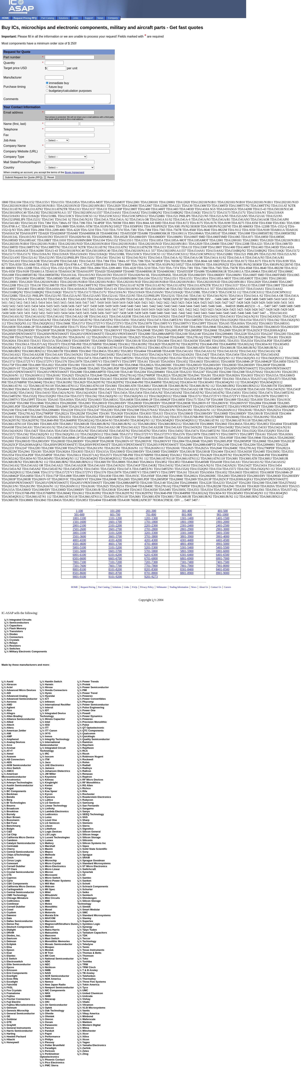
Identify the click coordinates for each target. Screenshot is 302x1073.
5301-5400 (186, 549)
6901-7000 (222, 560)
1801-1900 (186, 523)
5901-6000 (222, 552)
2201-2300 (151, 527)
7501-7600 (79, 567)
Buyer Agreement (74, 174)
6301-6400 (186, 556)
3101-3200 (115, 534)
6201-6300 (151, 556)
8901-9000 (222, 574)
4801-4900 (186, 545)
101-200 (115, 512)
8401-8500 (222, 571)
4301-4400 (186, 541)
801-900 (187, 516)
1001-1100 (79, 519)
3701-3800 (151, 538)
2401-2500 (222, 527)
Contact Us (216, 588)
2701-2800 (151, 530)
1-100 (79, 512)
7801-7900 (186, 567)
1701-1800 (151, 523)
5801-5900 (186, 552)
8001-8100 (79, 571)
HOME (74, 588)
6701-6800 (151, 560)
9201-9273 (151, 578)
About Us (203, 588)
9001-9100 (79, 578)
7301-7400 (186, 563)
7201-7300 (151, 563)
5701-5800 (151, 552)
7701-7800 (151, 567)
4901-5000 (222, 545)
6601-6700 (115, 560)
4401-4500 (222, 541)
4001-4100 (79, 541)
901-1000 (222, 516)
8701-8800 (151, 574)
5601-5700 (115, 552)
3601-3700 (115, 538)
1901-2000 (222, 523)
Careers (227, 588)
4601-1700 (115, 545)
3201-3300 (151, 534)
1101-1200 (115, 519)
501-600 (79, 516)
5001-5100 (79, 549)
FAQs (134, 588)
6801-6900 (186, 560)
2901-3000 (222, 530)
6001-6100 (79, 556)
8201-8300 (151, 571)
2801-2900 (186, 530)
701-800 (151, 516)
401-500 (222, 512)
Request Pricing (88, 588)
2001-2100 (79, 527)
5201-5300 (151, 549)
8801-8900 (186, 574)
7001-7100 (79, 563)
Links (126, 588)
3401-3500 (222, 534)
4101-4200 (115, 541)
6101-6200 (115, 556)
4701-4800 (151, 545)
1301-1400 (186, 519)
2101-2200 (115, 527)
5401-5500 (222, 549)
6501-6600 (79, 560)
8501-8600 (79, 574)
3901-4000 (222, 538)
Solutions (116, 588)
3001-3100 (79, 534)
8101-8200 (115, 571)
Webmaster (161, 588)
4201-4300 (151, 541)
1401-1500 (222, 519)
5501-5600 (79, 552)
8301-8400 (186, 571)
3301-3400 (186, 534)
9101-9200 (115, 578)
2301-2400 (186, 527)
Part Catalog (104, 588)
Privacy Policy (147, 588)
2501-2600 (79, 530)
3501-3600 (79, 538)
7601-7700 (115, 567)
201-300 (151, 512)
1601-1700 (115, 523)
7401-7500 (222, 563)
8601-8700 (115, 574)
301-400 (187, 512)
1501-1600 (79, 523)
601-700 (115, 516)
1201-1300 (151, 519)
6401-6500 (222, 556)
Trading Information (178, 588)
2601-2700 (115, 530)
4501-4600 (79, 545)
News (193, 588)
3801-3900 (186, 538)
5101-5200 (115, 549)
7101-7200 (115, 563)
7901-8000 (222, 567)
